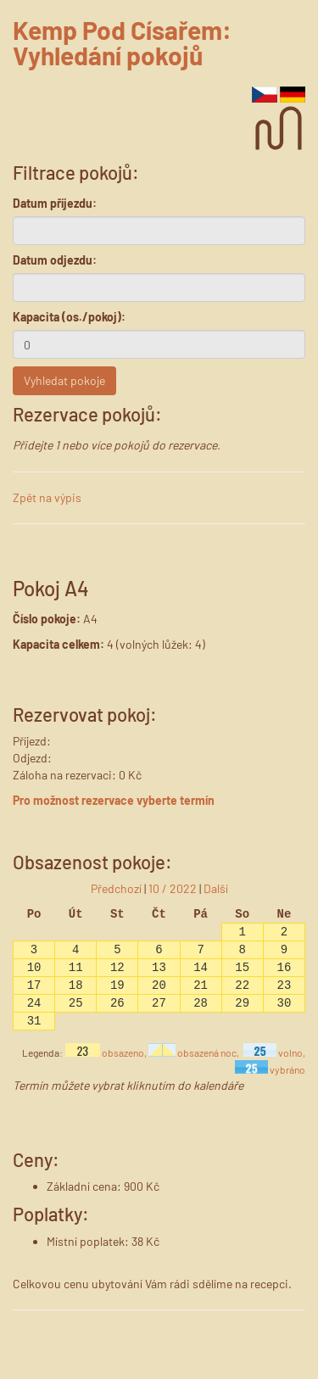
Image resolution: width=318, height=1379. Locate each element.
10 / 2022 (172, 888)
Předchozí (116, 888)
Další (216, 888)
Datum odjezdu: (55, 260)
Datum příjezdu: (55, 203)
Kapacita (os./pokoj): (69, 317)
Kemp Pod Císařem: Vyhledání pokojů (122, 42)
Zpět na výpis (47, 497)
